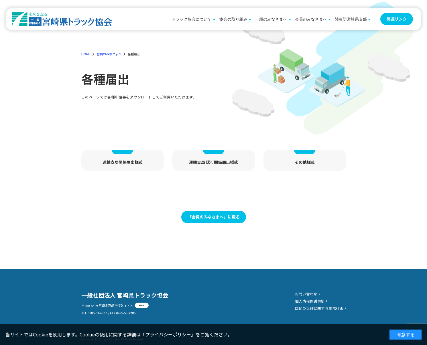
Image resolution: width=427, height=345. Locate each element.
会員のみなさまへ (311, 19)
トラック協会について (192, 19)
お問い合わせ (306, 294)
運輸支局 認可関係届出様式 (213, 162)
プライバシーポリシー (168, 334)
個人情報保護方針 (310, 301)
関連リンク (397, 19)
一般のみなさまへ (271, 19)
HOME (85, 54)
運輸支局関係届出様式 (123, 162)
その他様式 (305, 162)
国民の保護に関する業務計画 (319, 308)
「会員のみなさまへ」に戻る (214, 217)
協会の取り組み (233, 19)
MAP (141, 305)
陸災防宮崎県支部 (351, 19)
